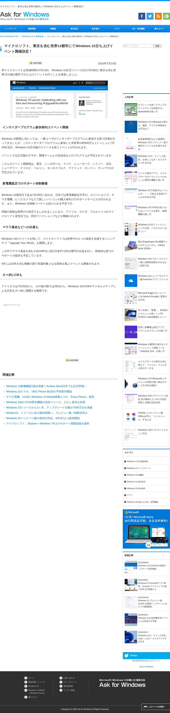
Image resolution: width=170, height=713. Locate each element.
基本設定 (74, 29)
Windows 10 (33, 686)
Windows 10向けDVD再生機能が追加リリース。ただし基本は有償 (45, 402)
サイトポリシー (70, 682)
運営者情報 (68, 686)
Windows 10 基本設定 (136, 482)
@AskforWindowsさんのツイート (146, 661)
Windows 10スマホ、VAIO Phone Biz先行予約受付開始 (39, 391)
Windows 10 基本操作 (136, 488)
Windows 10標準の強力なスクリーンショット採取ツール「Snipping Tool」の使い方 (153, 347)
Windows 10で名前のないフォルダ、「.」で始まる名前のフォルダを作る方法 (153, 193)
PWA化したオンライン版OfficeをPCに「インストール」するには (151, 416)
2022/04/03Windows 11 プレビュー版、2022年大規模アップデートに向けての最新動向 (146, 602)
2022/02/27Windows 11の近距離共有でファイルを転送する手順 (146, 618)
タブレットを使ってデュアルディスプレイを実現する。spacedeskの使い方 (152, 108)
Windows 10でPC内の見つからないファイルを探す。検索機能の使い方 (152, 210)
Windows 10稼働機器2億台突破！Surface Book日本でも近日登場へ (46, 386)
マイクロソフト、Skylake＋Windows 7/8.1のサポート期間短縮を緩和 (47, 423)
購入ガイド (159, 29)
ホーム (31, 678)
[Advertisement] (29, 330)
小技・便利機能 (138, 29)
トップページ (10, 29)
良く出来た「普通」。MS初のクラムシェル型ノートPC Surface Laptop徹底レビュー (153, 313)
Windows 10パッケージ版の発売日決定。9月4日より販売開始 (43, 418)
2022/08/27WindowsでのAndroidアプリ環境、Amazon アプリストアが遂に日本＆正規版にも (146, 584)
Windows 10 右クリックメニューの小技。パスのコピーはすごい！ (152, 228)
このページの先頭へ (156, 707)
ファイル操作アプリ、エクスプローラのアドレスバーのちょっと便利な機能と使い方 (152, 176)
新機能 (53, 29)
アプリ (117, 29)
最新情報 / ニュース (36, 682)
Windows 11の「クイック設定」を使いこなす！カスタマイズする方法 (152, 159)
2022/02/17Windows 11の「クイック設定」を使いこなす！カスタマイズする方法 (146, 637)
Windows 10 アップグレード (139, 468)
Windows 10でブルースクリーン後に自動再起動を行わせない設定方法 (153, 262)
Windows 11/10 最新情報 (137, 461)
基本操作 (95, 29)
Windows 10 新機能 (135, 475)
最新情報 (32, 29)
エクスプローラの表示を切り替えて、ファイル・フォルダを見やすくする (152, 364)
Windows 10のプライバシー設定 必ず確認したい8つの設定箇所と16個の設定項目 (153, 399)
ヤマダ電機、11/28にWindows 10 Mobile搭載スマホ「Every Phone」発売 (50, 396)
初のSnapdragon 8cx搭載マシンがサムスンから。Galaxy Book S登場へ (153, 245)
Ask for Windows (146, 667)
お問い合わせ (69, 678)
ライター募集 (69, 690)
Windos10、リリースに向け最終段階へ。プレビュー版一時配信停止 (47, 412)
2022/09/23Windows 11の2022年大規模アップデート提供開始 (145, 565)
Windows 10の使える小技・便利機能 (142, 502)
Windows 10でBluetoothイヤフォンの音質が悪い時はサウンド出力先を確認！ (152, 382)
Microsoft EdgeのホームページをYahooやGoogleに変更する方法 (152, 296)
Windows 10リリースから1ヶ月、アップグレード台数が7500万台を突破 (49, 407)
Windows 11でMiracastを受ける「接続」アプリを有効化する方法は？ (153, 125)
